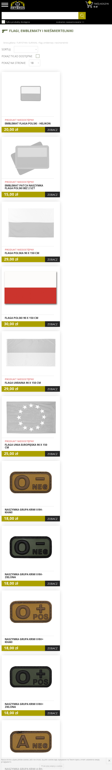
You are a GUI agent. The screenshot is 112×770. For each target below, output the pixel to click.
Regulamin (35, 719)
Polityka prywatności (54, 724)
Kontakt (34, 730)
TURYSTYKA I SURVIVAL (27, 42)
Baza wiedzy (36, 708)
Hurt (50, 708)
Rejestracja (54, 715)
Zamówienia (54, 719)
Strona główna (9, 42)
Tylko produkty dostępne (16, 22)
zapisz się (99, 716)
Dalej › (74, 669)
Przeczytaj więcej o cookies (51, 766)
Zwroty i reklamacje (35, 724)
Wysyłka (34, 715)
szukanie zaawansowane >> (70, 22)
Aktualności (36, 712)
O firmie (34, 704)
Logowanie (54, 712)
